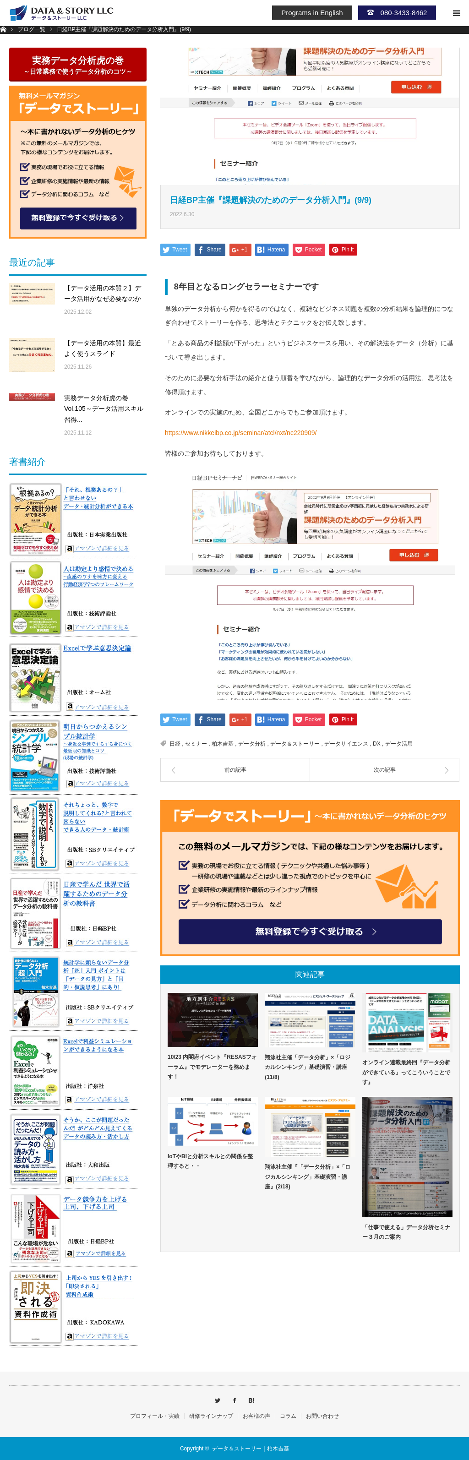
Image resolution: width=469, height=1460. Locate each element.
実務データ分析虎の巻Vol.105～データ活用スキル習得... (103, 409)
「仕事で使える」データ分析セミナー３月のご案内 (406, 1232)
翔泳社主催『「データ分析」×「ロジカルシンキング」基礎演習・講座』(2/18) (307, 1177)
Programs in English (312, 12)
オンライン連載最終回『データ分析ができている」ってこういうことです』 (406, 1072)
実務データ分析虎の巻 (77, 65)
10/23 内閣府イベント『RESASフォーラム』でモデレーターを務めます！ (212, 1067)
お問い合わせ (322, 1416)
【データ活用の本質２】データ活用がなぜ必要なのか (102, 293)
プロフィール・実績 (155, 1416)
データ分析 (252, 744)
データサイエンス (346, 744)
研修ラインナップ (211, 1416)
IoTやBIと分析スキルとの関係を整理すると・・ (210, 1161)
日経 (174, 744)
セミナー (196, 744)
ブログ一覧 (31, 29)
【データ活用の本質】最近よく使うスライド (102, 348)
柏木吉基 (223, 744)
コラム (288, 1416)
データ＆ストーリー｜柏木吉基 (250, 1448)
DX (377, 744)
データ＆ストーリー (295, 744)
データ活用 (399, 744)
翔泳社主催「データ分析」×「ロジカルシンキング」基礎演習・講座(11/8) (307, 1067)
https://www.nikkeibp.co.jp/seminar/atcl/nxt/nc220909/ (241, 432)
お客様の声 (256, 1416)
